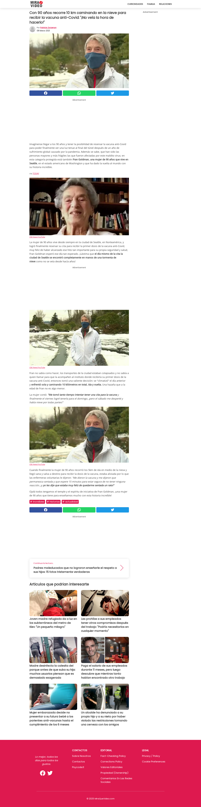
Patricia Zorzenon (48, 27)
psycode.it (78, 767)
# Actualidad (70, 501)
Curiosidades (135, 4)
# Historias (53, 501)
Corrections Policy (111, 761)
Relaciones (165, 4)
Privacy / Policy (151, 756)
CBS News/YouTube (37, 237)
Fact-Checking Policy (113, 756)
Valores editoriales (112, 767)
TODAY (36, 173)
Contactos (78, 761)
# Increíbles (37, 501)
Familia (151, 4)
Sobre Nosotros (81, 756)
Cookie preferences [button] (153, 761)
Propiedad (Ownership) (115, 772)
